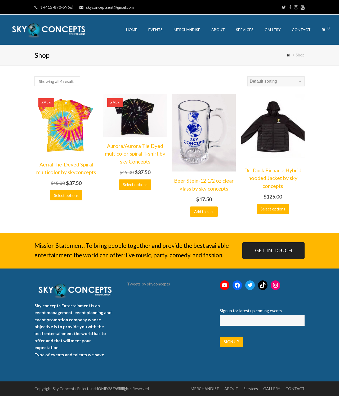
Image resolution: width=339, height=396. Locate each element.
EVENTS (120, 388)
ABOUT (231, 388)
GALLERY (271, 388)
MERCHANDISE (204, 388)
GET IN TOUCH (273, 250)
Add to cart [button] (204, 211)
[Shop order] (276, 81)
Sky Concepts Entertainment (77, 388)
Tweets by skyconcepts (148, 283)
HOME (101, 388)
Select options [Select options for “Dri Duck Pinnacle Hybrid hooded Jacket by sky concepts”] (273, 208)
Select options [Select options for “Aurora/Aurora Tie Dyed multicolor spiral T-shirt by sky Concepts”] (135, 184)
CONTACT (295, 388)
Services (250, 388)
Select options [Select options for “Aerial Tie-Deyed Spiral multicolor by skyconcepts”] (66, 195)
